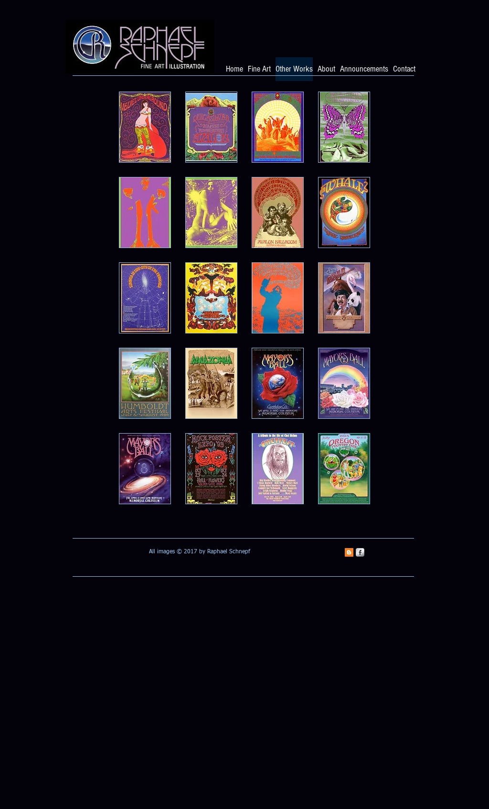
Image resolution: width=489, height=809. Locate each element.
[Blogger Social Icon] (349, 552)
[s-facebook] (360, 552)
